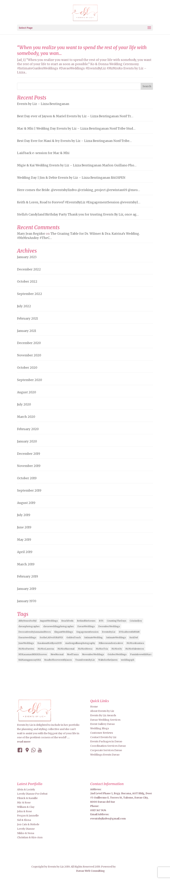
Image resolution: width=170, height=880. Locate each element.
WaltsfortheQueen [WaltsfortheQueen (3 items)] (107, 660)
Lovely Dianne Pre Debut (32, 793)
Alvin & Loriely (26, 789)
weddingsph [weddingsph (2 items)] (127, 660)
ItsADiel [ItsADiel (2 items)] (133, 637)
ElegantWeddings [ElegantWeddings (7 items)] (63, 632)
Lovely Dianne (26, 828)
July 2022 (24, 306)
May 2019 (24, 540)
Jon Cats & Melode (28, 824)
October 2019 (27, 478)
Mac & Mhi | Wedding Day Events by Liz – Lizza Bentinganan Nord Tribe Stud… (76, 128)
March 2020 (26, 417)
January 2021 (26, 331)
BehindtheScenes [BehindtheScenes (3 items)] (86, 620)
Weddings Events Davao (105, 754)
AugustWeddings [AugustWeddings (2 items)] (49, 620)
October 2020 (27, 368)
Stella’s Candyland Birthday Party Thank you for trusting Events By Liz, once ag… (78, 214)
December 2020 (29, 343)
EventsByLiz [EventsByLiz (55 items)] (108, 632)
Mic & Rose (24, 802)
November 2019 (28, 466)
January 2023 (27, 257)
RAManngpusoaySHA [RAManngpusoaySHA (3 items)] (29, 660)
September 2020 (29, 380)
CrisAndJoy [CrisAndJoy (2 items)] (136, 620)
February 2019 (27, 576)
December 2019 (28, 454)
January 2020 (27, 441)
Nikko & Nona (25, 833)
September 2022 (29, 294)
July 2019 (23, 515)
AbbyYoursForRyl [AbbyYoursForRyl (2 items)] (27, 620)
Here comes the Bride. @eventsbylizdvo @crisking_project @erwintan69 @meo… (78, 190)
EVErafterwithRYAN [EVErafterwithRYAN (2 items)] (129, 632)
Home (94, 706)
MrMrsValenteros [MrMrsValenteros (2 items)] (134, 648)
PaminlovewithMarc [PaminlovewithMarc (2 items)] (141, 654)
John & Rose (24, 811)
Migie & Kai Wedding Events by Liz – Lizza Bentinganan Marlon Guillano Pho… (76, 165)
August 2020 (26, 392)
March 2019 (25, 564)
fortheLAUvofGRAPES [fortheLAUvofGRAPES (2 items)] (51, 637)
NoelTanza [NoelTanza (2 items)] (73, 654)
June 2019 (24, 527)
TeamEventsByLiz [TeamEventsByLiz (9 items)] (85, 660)
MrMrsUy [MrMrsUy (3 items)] (116, 648)
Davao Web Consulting (90, 870)
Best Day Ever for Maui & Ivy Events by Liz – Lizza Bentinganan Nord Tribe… (74, 141)
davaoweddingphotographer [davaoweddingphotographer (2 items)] (58, 626)
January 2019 (26, 589)
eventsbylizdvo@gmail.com (108, 818)
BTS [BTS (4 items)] (101, 620)
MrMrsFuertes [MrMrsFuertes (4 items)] (26, 648)
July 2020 (24, 404)
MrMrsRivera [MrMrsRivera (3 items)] (85, 648)
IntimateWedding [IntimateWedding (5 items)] (93, 637)
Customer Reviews (101, 732)
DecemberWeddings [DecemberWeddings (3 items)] (109, 626)
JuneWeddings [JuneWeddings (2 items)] (26, 643)
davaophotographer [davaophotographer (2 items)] (29, 626)
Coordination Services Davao (108, 745)
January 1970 (26, 601)
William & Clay (25, 807)
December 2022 (29, 269)
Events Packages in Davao (106, 741)
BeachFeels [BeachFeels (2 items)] (67, 620)
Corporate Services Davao (106, 750)
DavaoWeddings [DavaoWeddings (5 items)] (86, 626)
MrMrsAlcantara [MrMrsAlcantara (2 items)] (135, 643)
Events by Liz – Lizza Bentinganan (43, 104)
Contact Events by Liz (103, 737)
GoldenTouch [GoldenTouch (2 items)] (73, 637)
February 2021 (27, 318)
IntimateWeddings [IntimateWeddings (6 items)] (116, 637)
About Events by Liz (102, 711)
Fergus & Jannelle (28, 815)
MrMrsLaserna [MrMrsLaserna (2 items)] (46, 648)
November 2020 (29, 355)
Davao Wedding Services (105, 719)
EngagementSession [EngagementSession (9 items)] (87, 632)
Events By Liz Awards (103, 715)
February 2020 (28, 429)
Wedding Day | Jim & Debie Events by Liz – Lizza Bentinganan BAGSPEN (71, 178)
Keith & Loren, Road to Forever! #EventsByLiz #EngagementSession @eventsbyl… (78, 202)
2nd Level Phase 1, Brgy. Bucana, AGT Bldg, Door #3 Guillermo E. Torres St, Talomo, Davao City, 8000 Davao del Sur (121, 797)
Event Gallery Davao (102, 724)
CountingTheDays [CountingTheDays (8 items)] (116, 620)
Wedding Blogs (99, 728)
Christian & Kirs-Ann (30, 837)
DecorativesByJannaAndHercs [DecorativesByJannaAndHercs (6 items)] (34, 632)
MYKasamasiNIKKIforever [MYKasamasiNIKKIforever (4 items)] (32, 654)
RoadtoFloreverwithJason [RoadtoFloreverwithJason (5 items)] (58, 660)
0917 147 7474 (98, 810)
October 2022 (27, 281)
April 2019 (24, 552)
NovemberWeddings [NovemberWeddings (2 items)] (93, 654)
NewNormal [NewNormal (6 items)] (57, 654)
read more (24, 741)
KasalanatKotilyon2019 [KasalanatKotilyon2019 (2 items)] (49, 643)
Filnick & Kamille (27, 798)
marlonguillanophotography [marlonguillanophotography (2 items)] (80, 643)
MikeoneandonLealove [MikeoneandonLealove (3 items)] (111, 643)
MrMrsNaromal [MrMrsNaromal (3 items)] (65, 648)
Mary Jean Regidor (31, 234)
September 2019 (29, 490)
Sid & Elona (24, 820)
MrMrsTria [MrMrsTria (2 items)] (102, 648)
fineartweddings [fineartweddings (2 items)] (27, 637)
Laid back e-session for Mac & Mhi (43, 153)
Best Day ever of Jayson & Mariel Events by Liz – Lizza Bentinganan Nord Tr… (75, 116)
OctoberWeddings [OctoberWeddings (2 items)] (117, 654)
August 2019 (26, 503)
